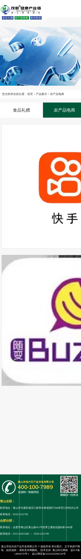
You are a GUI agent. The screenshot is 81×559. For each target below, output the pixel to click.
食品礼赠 (21, 110)
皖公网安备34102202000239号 (49, 553)
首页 (30, 94)
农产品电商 (57, 94)
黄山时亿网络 (60, 550)
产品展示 (41, 94)
